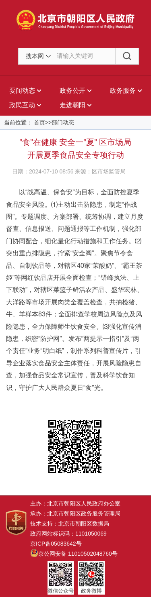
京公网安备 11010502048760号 (74, 553)
